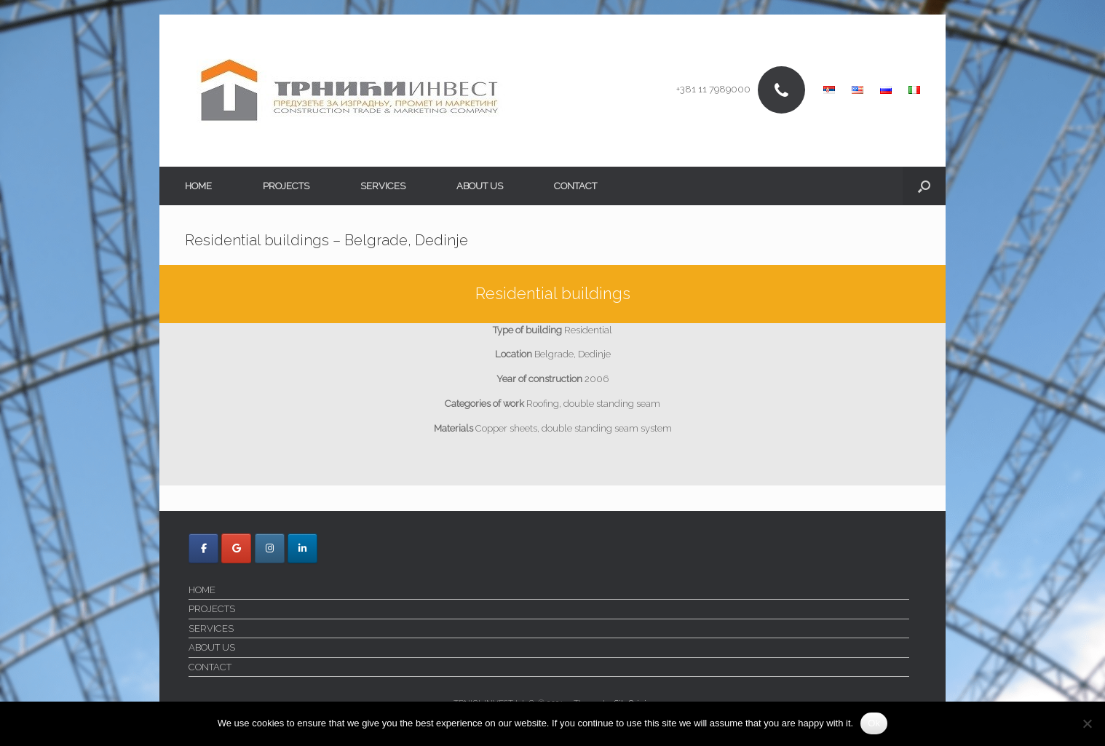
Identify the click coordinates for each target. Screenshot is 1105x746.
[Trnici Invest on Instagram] (270, 548)
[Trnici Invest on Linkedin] (302, 548)
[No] (1087, 723)
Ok (874, 723)
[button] (924, 186)
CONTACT (575, 185)
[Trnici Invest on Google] (236, 548)
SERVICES (382, 185)
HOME (198, 185)
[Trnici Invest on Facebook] (203, 548)
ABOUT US (479, 185)
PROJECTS (286, 185)
